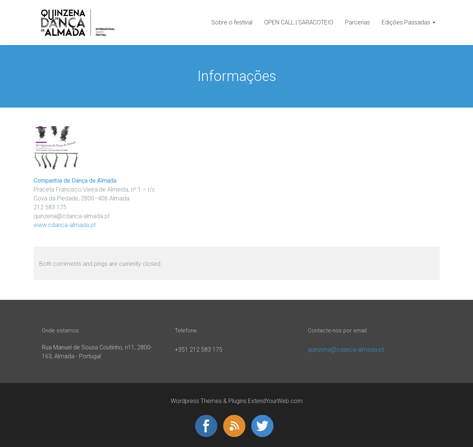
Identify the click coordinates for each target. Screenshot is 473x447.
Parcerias (357, 22)
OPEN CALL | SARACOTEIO (298, 22)
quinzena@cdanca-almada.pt (346, 349)
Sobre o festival (231, 22)
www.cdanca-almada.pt (65, 224)
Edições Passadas (406, 22)
